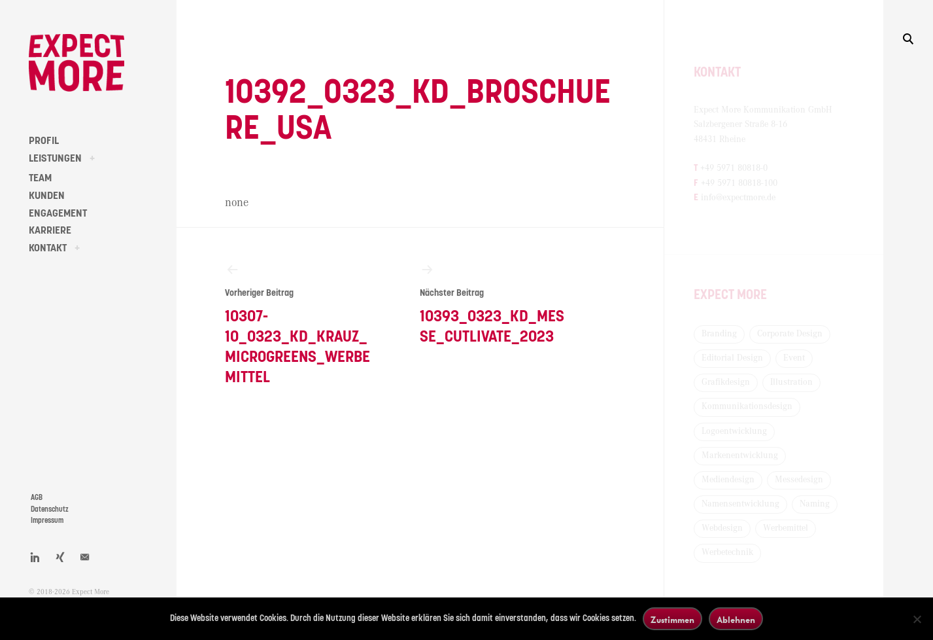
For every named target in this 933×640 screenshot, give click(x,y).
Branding (719, 333)
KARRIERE (50, 230)
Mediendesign (728, 479)
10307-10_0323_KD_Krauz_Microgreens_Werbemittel (298, 323)
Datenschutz (50, 509)
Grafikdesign (726, 382)
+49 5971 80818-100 (739, 183)
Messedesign (799, 479)
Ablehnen (736, 619)
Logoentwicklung (734, 431)
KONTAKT (48, 248)
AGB (36, 497)
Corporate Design (790, 333)
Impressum (47, 520)
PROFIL (44, 140)
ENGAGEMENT (58, 213)
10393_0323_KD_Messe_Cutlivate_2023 (493, 303)
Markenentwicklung (740, 455)
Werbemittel (785, 528)
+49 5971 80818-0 (734, 168)
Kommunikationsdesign (747, 406)
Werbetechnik (727, 552)
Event (794, 358)
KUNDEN (47, 195)
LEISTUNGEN (55, 158)
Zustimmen (672, 619)
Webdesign (722, 528)
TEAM (40, 178)
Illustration (791, 382)
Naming (815, 503)
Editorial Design (732, 358)
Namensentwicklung (740, 503)
